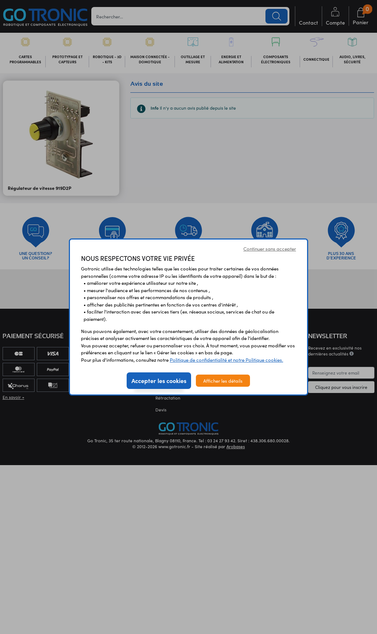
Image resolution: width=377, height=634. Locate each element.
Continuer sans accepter (269, 248)
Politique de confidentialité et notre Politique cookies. (226, 359)
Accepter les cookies (158, 380)
